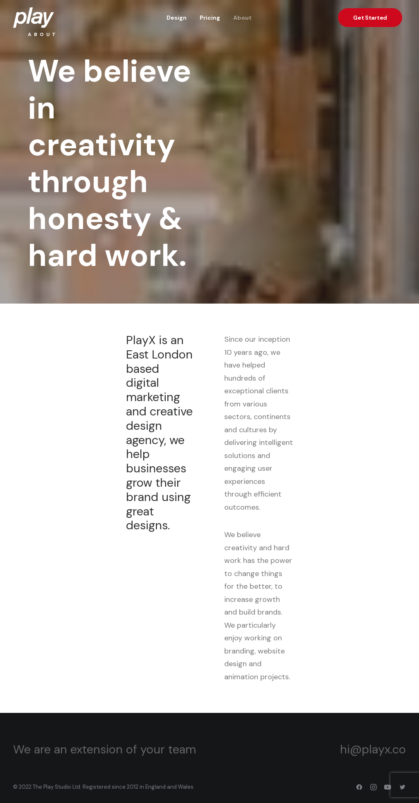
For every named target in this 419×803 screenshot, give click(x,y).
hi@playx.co (373, 749)
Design (177, 17)
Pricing (210, 17)
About (242, 17)
